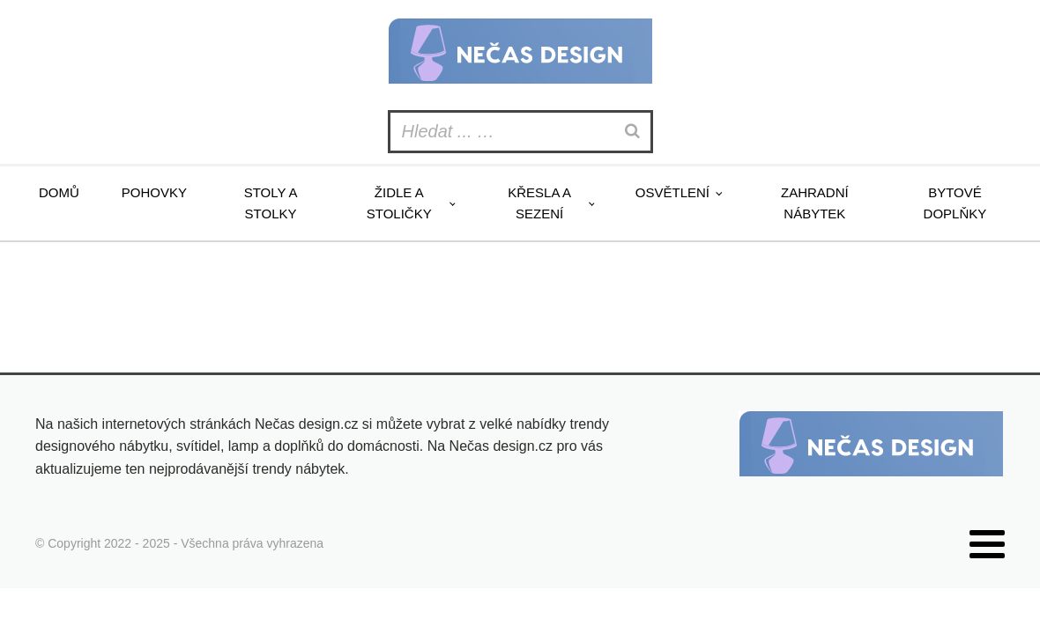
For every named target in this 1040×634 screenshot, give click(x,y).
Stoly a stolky (271, 203)
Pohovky (154, 192)
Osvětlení (672, 192)
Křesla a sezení (539, 203)
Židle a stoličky (399, 203)
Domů (59, 192)
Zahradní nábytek (815, 203)
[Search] (634, 131)
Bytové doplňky (955, 203)
